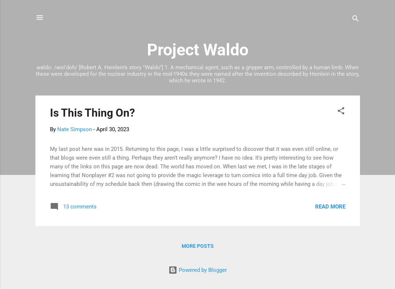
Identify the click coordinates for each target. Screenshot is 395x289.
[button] (341, 112)
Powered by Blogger (198, 270)
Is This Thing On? (92, 112)
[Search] (355, 20)
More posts (198, 246)
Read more (330, 206)
